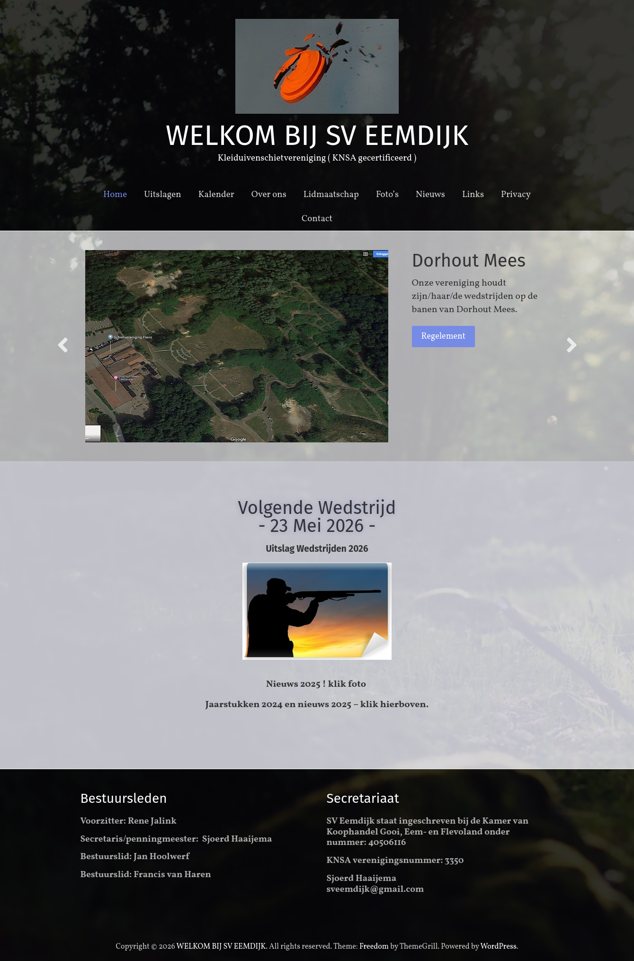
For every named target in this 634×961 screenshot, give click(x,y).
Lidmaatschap (331, 195)
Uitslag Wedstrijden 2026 (317, 548)
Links (473, 195)
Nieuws (430, 195)
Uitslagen (162, 195)
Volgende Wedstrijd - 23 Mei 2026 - (317, 517)
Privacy (516, 195)
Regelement (443, 336)
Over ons (268, 195)
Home (115, 195)
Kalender (216, 195)
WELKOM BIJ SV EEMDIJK (317, 135)
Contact (317, 219)
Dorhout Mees (469, 260)
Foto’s (387, 195)
